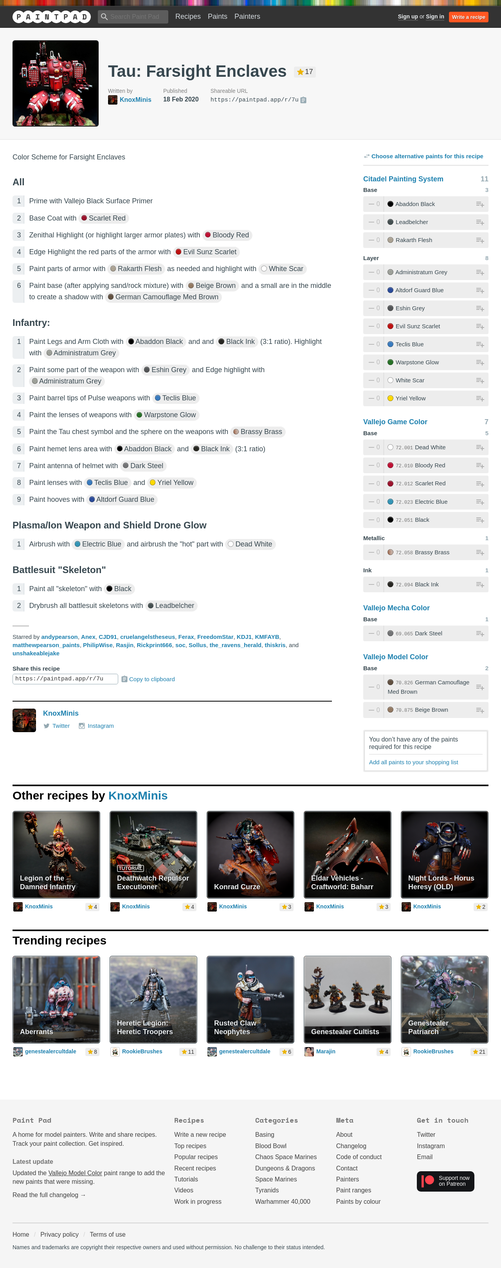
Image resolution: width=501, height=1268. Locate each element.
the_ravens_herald (235, 645)
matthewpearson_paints (46, 645)
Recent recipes (195, 1168)
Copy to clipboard (148, 679)
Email (425, 1157)
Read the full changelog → (50, 1195)
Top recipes (190, 1146)
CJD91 (108, 636)
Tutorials (186, 1179)
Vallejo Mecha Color (396, 608)
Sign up (408, 16)
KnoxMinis (61, 713)
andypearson (59, 636)
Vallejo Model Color (395, 657)
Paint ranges (353, 1190)
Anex (88, 636)
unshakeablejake (36, 653)
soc (180, 645)
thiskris (275, 645)
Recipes (188, 16)
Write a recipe (468, 17)
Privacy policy (59, 1234)
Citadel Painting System (403, 179)
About (344, 1134)
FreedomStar (215, 636)
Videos (183, 1190)
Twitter (56, 725)
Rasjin (124, 645)
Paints (217, 16)
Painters (247, 16)
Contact (347, 1168)
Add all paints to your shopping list (413, 762)
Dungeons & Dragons (285, 1168)
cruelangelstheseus (147, 636)
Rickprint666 (154, 645)
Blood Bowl (271, 1146)
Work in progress (198, 1201)
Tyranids (267, 1190)
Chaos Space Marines (286, 1157)
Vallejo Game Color (395, 422)
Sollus (197, 645)
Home (21, 1234)
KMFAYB (267, 636)
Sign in (435, 16)
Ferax (186, 636)
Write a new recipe (200, 1134)
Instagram (96, 725)
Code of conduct (359, 1157)
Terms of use (108, 1234)
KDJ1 (244, 636)
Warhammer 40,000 (282, 1201)
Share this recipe (36, 668)
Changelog (351, 1146)
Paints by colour (358, 1201)
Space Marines (276, 1179)
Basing (264, 1134)
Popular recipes (196, 1157)
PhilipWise (98, 645)
